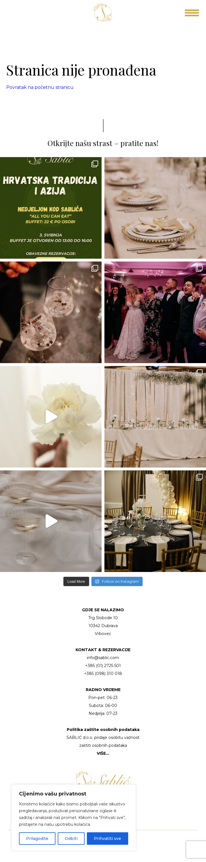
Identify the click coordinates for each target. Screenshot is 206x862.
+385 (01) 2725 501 (103, 665)
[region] (73, 817)
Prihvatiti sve (107, 838)
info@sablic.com (103, 657)
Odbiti (71, 838)
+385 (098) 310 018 (103, 673)
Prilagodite (37, 838)
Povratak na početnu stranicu (40, 87)
